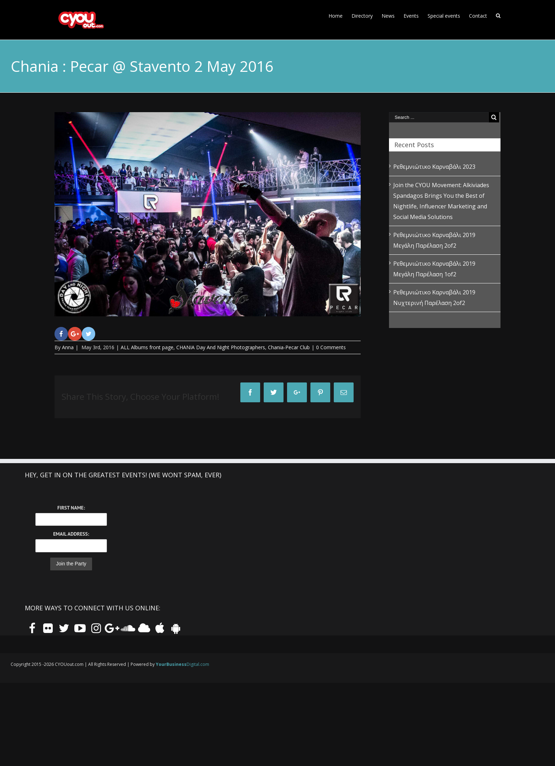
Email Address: (71, 534)
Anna (68, 347)
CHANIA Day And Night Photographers (220, 347)
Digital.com (182, 664)
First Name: (71, 508)
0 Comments (331, 347)
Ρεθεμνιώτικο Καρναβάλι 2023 (434, 167)
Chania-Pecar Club (289, 347)
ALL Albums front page (147, 347)
